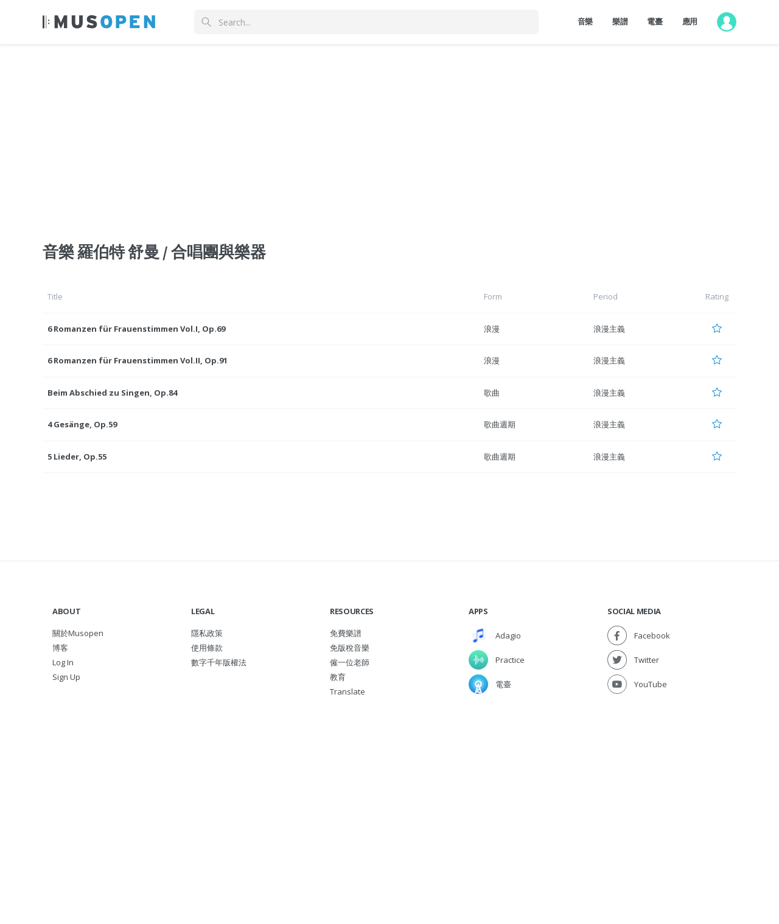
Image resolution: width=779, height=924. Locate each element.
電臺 (654, 21)
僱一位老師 (349, 662)
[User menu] (726, 22)
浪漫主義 (609, 328)
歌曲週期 (499, 424)
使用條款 (207, 647)
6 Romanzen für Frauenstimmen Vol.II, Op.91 (137, 360)
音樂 (585, 21)
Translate (347, 691)
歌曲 (492, 392)
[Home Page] (99, 22)
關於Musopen (77, 633)
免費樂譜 (346, 633)
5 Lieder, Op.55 (77, 456)
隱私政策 (207, 633)
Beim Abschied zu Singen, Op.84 (112, 392)
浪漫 (492, 328)
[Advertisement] (389, 790)
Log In (63, 662)
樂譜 (619, 21)
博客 (60, 647)
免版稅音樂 (349, 647)
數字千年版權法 (218, 662)
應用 (689, 21)
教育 (338, 676)
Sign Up (66, 676)
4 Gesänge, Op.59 (82, 424)
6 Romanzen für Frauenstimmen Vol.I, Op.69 (136, 328)
